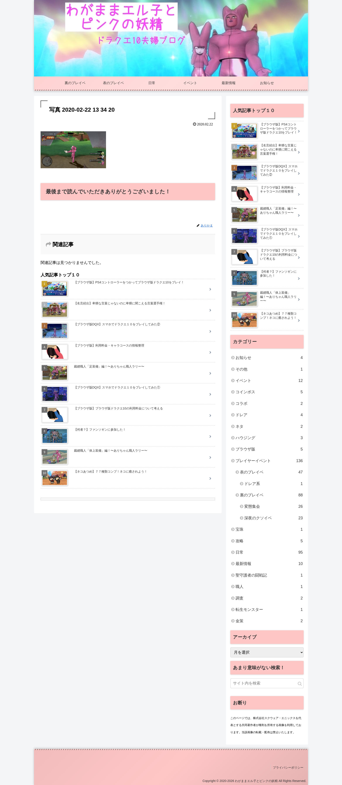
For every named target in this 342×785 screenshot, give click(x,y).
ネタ (269, 426)
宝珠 (269, 529)
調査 (269, 598)
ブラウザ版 (269, 449)
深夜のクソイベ (273, 518)
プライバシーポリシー (288, 767)
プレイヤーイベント (269, 460)
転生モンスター (269, 609)
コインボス (269, 391)
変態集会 (273, 506)
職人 (269, 586)
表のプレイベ (271, 472)
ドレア (269, 414)
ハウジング (269, 437)
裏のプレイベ (271, 495)
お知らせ (269, 357)
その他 (269, 369)
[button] (300, 683)
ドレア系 (273, 483)
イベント (269, 380)
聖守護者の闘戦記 (269, 575)
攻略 (269, 540)
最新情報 (269, 563)
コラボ (269, 403)
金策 (269, 620)
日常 (269, 552)
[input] (267, 683)
